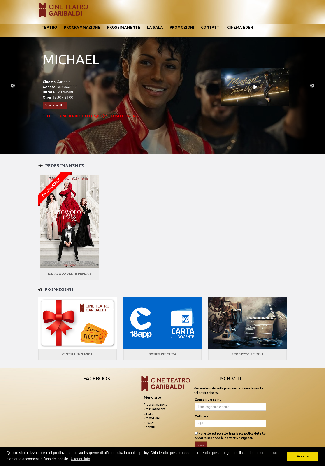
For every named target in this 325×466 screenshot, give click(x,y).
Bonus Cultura (162, 354)
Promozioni (182, 27)
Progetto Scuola (247, 354)
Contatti (211, 27)
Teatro (49, 27)
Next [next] (312, 86)
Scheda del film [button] (54, 105)
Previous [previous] (13, 86)
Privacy (149, 422)
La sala (155, 27)
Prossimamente (123, 27)
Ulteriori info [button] (80, 459)
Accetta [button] (303, 456)
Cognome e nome (208, 399)
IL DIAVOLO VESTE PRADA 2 (69, 273)
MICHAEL (71, 59)
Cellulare (202, 416)
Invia (201, 445)
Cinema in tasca (77, 354)
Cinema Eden (240, 27)
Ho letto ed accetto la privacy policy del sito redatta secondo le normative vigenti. (230, 436)
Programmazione (82, 27)
